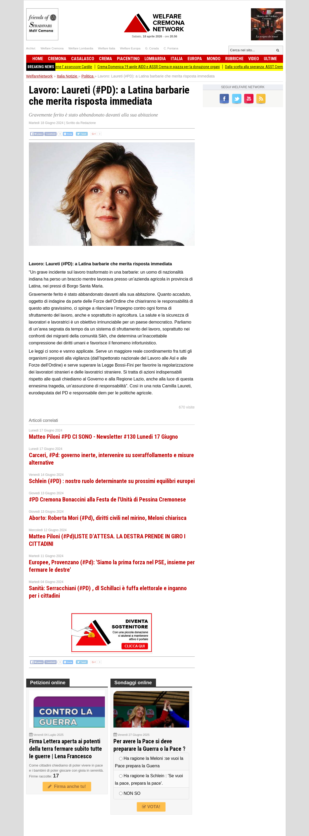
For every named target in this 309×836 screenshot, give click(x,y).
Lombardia (155, 58)
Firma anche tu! (67, 786)
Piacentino (128, 58)
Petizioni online (48, 682)
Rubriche (234, 58)
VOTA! (151, 806)
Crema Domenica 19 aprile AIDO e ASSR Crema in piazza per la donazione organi (164, 67)
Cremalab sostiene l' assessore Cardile (68, 67)
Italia (177, 58)
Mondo (213, 58)
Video (253, 58)
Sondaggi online (133, 682)
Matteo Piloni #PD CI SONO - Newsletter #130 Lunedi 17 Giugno (103, 436)
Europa (195, 58)
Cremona (57, 58)
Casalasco (82, 58)
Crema (105, 58)
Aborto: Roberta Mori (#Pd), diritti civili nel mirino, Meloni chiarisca (107, 518)
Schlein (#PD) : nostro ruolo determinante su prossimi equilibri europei (112, 481)
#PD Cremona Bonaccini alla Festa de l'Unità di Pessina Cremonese (107, 499)
